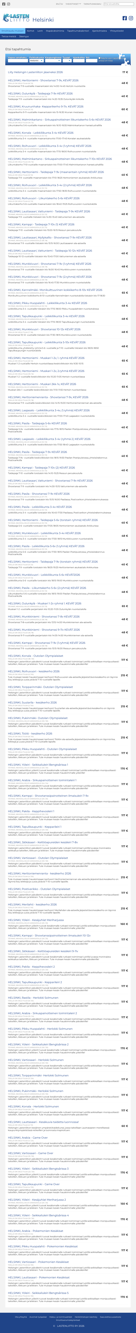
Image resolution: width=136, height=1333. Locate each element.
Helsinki (43, 19)
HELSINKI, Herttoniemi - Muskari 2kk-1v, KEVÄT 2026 (42, 384)
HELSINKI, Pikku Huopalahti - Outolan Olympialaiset (42, 749)
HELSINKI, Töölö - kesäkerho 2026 (30, 733)
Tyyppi (67, 59)
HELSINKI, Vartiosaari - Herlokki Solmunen (36, 1060)
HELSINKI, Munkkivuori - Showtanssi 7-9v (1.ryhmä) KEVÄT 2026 (49, 263)
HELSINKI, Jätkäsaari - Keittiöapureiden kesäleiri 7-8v (43, 842)
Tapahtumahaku (92, 4)
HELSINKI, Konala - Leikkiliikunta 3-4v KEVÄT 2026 (40, 132)
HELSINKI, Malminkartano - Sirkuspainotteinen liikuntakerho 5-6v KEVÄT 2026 (59, 119)
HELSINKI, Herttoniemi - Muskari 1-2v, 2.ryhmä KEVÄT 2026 (46, 371)
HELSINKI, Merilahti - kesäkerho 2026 (32, 904)
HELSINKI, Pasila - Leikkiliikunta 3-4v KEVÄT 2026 (40, 506)
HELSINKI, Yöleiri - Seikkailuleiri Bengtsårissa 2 (38, 1044)
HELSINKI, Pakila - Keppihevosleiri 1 (31, 811)
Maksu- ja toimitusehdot (60, 1317)
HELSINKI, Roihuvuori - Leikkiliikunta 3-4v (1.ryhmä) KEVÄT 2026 (49, 145)
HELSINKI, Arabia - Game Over (28, 1137)
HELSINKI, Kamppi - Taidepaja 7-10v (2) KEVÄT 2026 (41, 467)
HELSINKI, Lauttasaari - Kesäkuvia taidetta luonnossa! (43, 1122)
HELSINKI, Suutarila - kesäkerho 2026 (32, 702)
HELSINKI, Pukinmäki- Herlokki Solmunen (35, 1091)
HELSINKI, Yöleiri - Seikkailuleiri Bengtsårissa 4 (38, 1215)
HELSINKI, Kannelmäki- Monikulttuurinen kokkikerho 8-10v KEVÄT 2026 (55, 290)
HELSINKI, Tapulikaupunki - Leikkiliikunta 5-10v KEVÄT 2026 (47, 342)
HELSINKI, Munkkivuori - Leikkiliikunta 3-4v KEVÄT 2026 (44, 533)
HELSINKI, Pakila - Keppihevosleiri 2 (31, 966)
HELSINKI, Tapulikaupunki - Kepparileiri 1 (34, 826)
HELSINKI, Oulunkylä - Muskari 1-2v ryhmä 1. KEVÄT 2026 (44, 603)
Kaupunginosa (53, 59)
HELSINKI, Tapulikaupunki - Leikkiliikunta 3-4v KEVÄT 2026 (46, 316)
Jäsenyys (24, 36)
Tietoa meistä (9, 36)
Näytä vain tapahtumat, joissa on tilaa (112, 59)
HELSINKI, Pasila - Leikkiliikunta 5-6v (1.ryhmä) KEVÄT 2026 (46, 546)
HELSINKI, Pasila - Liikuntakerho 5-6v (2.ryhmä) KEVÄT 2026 (47, 588)
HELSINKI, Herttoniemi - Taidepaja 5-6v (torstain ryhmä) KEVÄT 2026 (53, 520)
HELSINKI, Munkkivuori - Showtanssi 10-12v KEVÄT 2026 (44, 329)
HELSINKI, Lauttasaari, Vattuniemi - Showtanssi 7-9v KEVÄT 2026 (50, 480)
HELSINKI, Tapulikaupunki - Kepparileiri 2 (35, 982)
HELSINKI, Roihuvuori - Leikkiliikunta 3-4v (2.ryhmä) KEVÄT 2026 (50, 185)
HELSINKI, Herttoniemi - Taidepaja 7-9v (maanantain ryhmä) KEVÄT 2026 (56, 172)
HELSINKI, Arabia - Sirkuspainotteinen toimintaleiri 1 (42, 780)
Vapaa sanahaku (18, 59)
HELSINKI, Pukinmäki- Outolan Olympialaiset (38, 718)
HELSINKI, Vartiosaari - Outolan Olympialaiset (38, 858)
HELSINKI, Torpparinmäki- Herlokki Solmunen (38, 1075)
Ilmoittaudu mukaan (13, 31)
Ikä (91, 59)
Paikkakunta (36, 59)
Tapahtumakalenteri (78, 31)
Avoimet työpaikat (38, 1317)
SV (61, 4)
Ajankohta (79, 59)
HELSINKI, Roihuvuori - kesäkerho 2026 (34, 671)
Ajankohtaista (99, 31)
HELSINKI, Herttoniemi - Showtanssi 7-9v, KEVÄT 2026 (43, 80)
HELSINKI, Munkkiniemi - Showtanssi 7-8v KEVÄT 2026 (44, 616)
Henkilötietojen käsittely (86, 1317)
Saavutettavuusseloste (110, 1317)
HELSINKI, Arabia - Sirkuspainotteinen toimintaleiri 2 (42, 1013)
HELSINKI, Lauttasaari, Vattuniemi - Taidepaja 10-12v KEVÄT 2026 (50, 250)
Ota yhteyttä (21, 1317)
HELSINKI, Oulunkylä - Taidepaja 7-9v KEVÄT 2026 (40, 93)
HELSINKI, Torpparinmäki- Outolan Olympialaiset (40, 687)
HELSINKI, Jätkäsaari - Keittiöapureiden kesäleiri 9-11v (43, 951)
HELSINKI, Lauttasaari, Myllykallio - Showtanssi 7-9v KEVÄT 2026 (50, 237)
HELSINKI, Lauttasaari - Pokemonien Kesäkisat (39, 1277)
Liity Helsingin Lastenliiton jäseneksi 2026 (35, 72)
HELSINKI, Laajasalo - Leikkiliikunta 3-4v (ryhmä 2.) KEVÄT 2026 (49, 439)
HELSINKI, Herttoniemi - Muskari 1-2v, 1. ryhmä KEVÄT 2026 (46, 358)
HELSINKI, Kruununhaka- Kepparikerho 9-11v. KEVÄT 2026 (45, 106)
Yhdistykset (73, 4)
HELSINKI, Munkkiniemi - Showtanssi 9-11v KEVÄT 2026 (44, 629)
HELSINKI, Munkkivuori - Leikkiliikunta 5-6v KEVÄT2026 (44, 574)
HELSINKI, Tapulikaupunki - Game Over (34, 1184)
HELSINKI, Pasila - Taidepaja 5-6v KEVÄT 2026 (37, 423)
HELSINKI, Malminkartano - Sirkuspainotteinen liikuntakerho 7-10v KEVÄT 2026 (60, 158)
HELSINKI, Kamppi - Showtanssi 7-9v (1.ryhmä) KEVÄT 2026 (46, 642)
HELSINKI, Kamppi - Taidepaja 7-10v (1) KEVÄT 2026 (41, 224)
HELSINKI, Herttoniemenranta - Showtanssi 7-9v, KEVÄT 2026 (48, 397)
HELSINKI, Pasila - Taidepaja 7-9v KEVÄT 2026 (37, 452)
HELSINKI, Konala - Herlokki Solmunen (33, 1106)
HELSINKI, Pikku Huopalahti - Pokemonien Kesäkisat (43, 1246)
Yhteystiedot (117, 31)
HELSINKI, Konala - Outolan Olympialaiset (35, 655)
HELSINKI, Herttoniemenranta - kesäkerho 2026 (39, 873)
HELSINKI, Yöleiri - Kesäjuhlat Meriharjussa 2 (37, 1199)
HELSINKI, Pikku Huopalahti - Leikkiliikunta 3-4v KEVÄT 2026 (47, 303)
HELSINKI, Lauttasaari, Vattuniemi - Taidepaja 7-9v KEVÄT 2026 (49, 211)
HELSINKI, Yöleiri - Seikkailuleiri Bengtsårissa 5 (38, 1293)
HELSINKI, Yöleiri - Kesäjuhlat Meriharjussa (36, 920)
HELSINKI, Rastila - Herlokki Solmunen (33, 997)
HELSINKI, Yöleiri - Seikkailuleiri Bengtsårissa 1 (38, 764)
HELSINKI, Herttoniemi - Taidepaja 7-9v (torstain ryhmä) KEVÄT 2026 (53, 561)
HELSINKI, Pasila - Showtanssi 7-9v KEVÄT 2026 (39, 493)
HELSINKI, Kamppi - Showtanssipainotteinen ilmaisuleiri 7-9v (48, 795)
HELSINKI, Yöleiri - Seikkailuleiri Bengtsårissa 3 (38, 1168)
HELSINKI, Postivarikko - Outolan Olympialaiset (39, 889)
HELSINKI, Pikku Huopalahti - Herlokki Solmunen (40, 1028)
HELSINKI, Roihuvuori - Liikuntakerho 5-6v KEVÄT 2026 (44, 198)
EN (57, 4)
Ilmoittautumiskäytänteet (68, 1320)
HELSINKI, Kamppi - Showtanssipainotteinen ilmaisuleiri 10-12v (49, 935)
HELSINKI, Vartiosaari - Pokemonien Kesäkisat (38, 1262)
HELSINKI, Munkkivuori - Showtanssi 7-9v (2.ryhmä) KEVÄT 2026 (50, 276)
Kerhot (30, 31)
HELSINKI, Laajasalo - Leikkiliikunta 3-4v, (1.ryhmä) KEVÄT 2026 (49, 410)
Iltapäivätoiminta (55, 31)
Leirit (40, 31)
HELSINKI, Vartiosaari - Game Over (30, 1153)
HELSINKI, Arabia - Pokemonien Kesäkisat (35, 1230)
